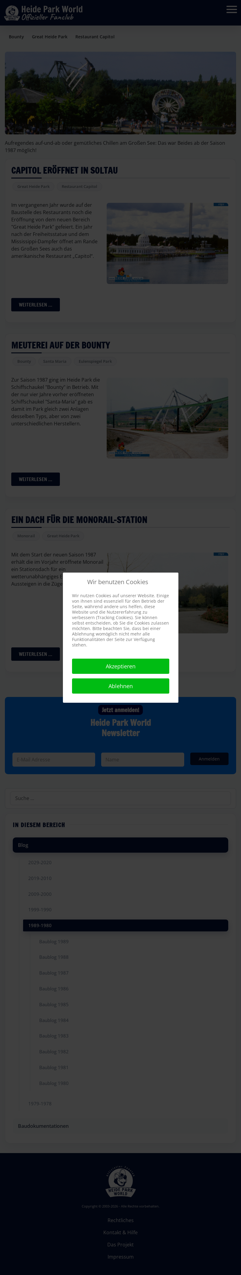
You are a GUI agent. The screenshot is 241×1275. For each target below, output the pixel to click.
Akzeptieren (121, 666)
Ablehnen (120, 686)
